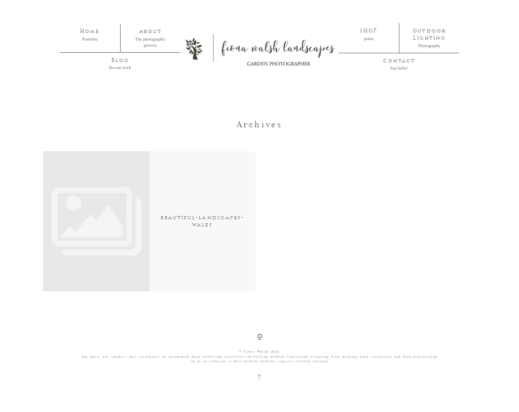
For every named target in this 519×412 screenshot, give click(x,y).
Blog (120, 60)
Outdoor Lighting (429, 34)
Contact (399, 60)
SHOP (369, 31)
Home (89, 31)
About (150, 31)
